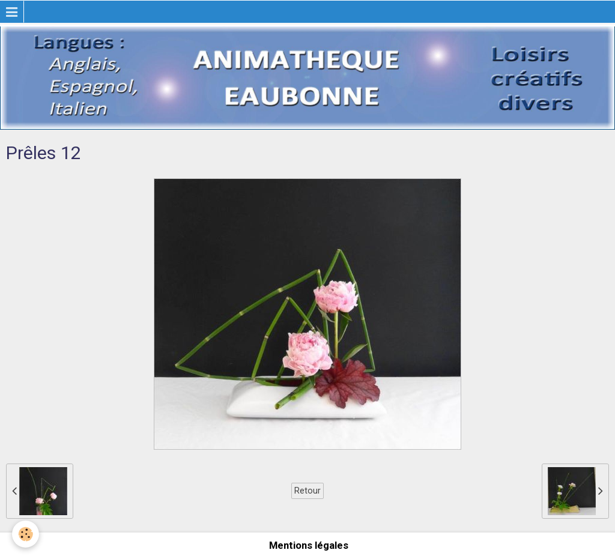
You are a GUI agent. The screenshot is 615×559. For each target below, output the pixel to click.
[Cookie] (25, 534)
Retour (307, 490)
